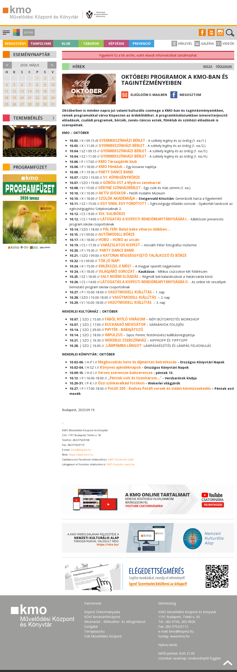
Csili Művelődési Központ (103, 619)
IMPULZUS (113, 322)
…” (156, 362)
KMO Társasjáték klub (116, 160)
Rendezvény (15, 43)
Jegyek (28, 32)
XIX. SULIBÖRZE (111, 208)
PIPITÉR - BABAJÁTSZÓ (123, 317)
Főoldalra (224, 66)
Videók (225, 43)
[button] (16, 34)
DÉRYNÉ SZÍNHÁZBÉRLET (118, 184)
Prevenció (142, 43)
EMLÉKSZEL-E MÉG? (114, 257)
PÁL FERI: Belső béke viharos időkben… (135, 223)
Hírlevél (182, 43)
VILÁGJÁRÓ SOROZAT (116, 262)
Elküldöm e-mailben (149, 94)
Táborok (91, 43)
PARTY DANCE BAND (115, 169)
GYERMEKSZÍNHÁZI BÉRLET (120, 140)
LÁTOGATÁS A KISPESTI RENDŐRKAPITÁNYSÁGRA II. (142, 271)
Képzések (116, 43)
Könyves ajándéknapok (119, 353)
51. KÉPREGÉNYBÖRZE (120, 174)
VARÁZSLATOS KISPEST (119, 237)
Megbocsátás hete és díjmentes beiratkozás (136, 348)
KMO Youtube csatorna (120, 448)
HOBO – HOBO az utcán (118, 233)
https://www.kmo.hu (81, 438)
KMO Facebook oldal (121, 443)
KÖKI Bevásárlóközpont (102, 600)
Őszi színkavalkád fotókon (120, 367)
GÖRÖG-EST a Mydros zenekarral (130, 179)
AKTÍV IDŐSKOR (111, 189)
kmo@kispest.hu (81, 433)
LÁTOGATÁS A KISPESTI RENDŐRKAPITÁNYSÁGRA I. (141, 213)
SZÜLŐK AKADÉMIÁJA (116, 194)
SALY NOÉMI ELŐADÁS (118, 267)
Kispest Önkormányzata (102, 595)
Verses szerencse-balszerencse (124, 357)
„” (123, 332)
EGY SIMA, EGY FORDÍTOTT (121, 199)
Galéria (204, 43)
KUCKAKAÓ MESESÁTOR (124, 312)
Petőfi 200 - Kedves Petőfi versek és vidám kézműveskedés (157, 372)
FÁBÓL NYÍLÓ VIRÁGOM (123, 307)
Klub (66, 43)
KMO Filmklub (110, 164)
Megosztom (190, 94)
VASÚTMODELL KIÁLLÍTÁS (129, 281)
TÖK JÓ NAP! (108, 252)
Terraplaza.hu (94, 614)
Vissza (207, 66)
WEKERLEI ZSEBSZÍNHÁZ (124, 327)
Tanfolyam (41, 43)
